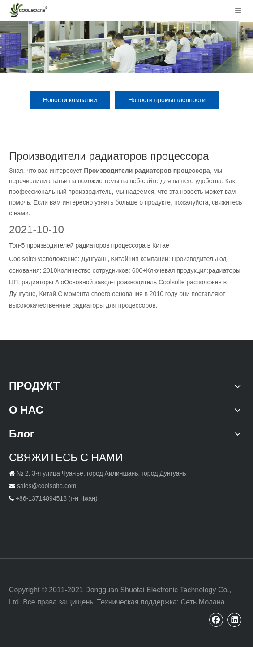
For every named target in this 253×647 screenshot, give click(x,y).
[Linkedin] (234, 620)
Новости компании (70, 99)
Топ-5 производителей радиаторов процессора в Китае (89, 245)
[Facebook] (216, 620)
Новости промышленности (167, 99)
